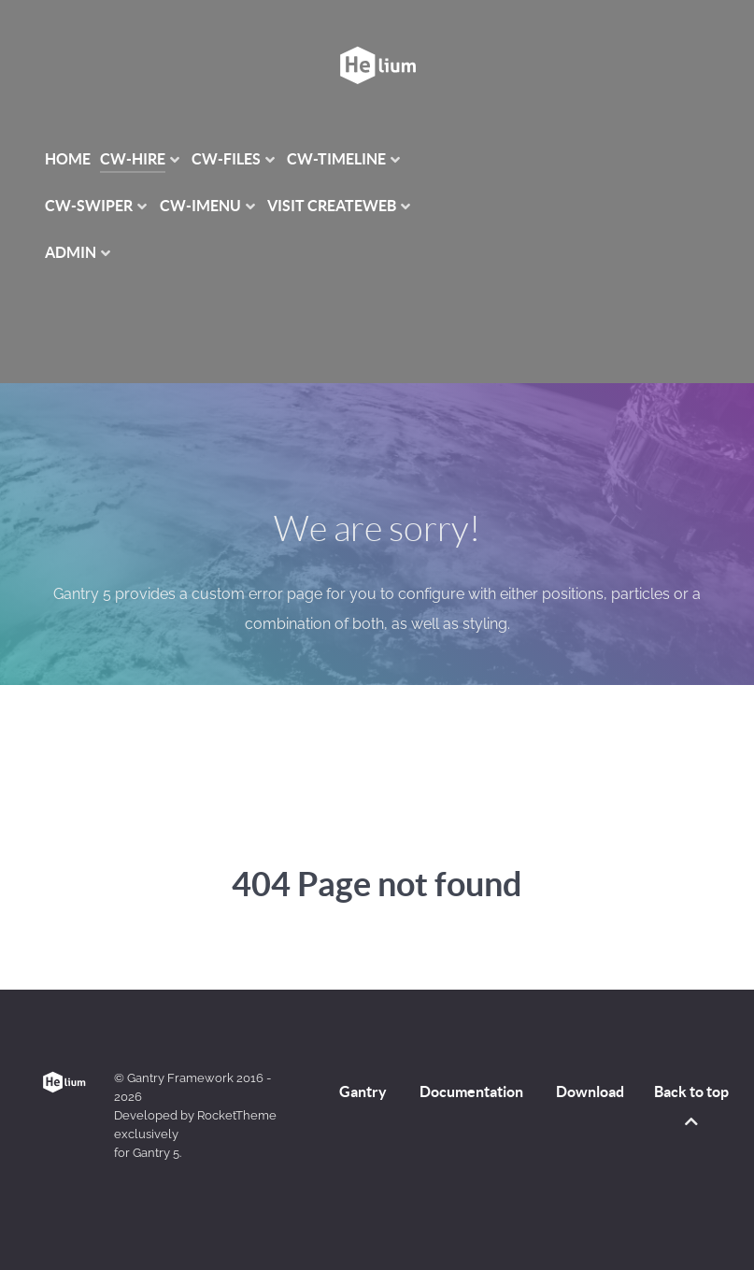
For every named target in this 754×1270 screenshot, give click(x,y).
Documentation (471, 1091)
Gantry (363, 1091)
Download (590, 1091)
